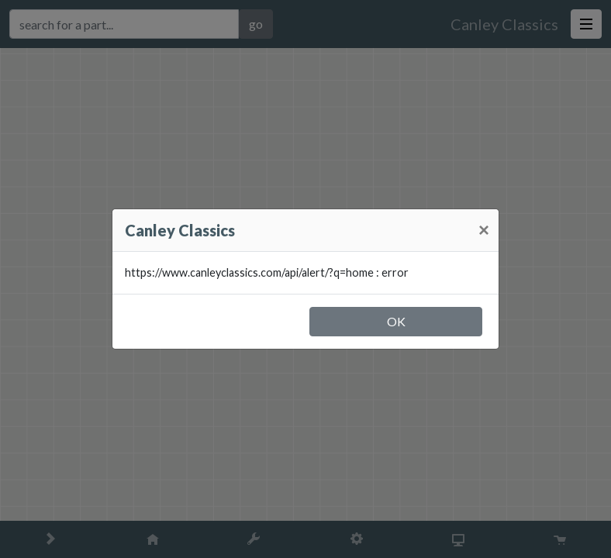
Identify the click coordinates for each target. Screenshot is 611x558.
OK (396, 321)
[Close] (484, 230)
